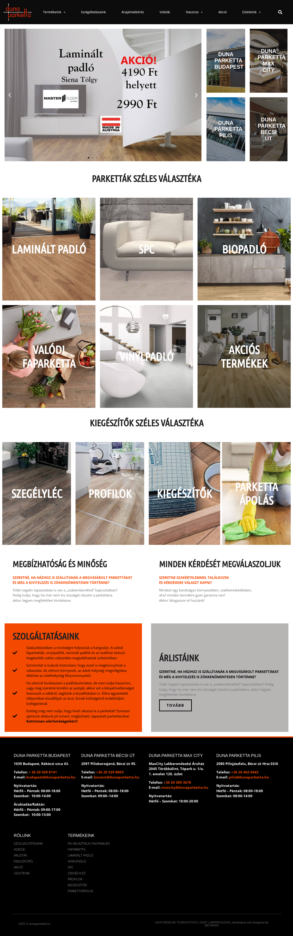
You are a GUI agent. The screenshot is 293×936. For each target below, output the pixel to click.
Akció (222, 12)
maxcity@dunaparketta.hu (184, 787)
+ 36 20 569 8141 (43, 772)
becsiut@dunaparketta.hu (116, 777)
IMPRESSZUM (220, 922)
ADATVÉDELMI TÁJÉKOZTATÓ (176, 922)
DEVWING (212, 925)
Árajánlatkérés (133, 12)
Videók (165, 12)
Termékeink (54, 12)
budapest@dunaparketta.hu (51, 777)
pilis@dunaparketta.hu (249, 777)
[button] (280, 12)
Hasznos (194, 12)
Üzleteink (251, 12)
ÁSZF (203, 922)
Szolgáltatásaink (93, 12)
